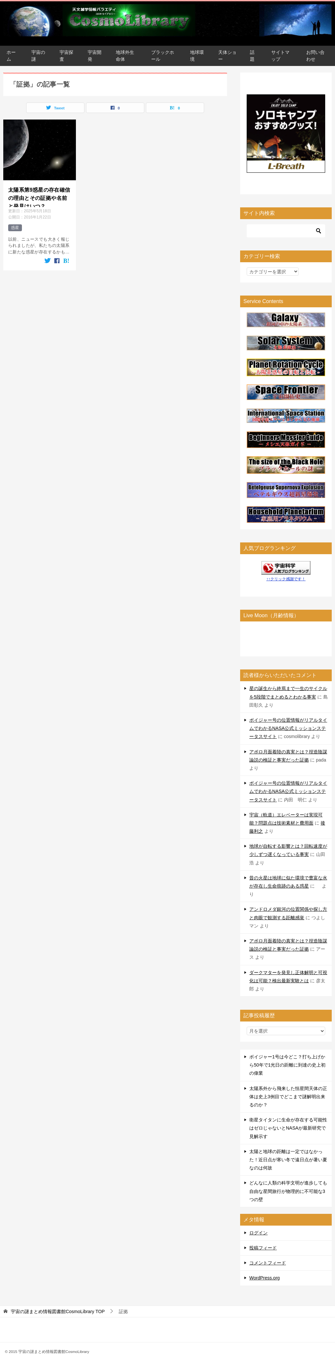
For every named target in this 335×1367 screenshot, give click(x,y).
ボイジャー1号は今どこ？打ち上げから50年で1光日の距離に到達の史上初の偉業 (287, 1065)
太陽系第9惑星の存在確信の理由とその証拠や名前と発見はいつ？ (39, 196)
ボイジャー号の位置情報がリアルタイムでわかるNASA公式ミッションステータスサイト (288, 728)
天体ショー (227, 56)
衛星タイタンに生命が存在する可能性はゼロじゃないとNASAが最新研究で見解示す (288, 1128)
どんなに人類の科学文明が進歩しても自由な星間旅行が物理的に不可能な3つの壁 (288, 1191)
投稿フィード (263, 1247)
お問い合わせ (315, 56)
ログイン (258, 1232)
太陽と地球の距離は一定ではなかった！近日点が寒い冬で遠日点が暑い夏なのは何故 (288, 1159)
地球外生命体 (125, 56)
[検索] (286, 230)
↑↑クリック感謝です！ (286, 579)
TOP (58, 1311)
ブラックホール (162, 56)
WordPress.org (264, 1277)
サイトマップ (280, 56)
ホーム (11, 56)
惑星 (15, 227)
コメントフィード (267, 1262)
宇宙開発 (94, 56)
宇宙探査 (66, 56)
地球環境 (197, 56)
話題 (252, 56)
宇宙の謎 (38, 56)
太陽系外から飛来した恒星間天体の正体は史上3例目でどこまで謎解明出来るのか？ (288, 1096)
